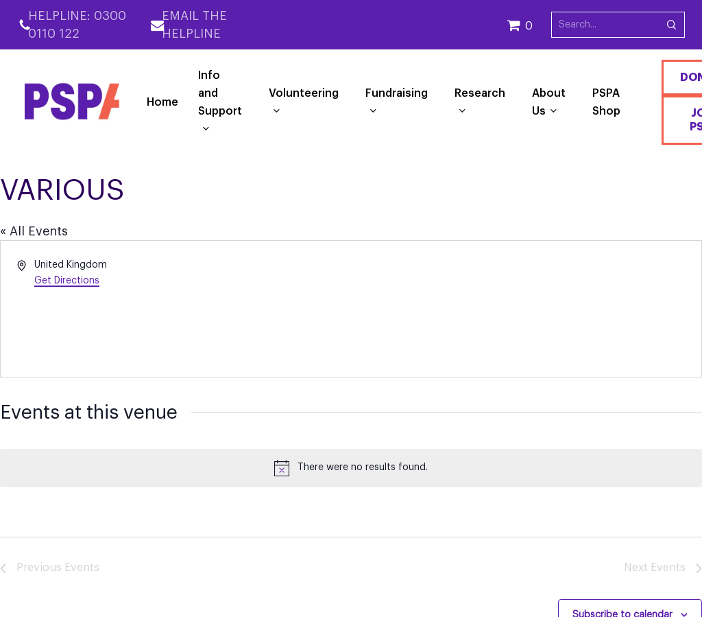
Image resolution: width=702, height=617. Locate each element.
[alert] (351, 468)
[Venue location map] (525, 308)
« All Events (34, 231)
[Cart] (529, 25)
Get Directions (66, 281)
